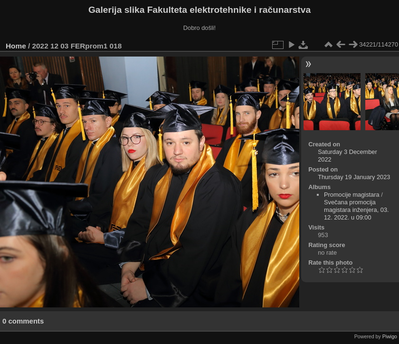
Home (16, 46)
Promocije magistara (352, 194)
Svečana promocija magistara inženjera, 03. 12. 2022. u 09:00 (356, 210)
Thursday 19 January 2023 (354, 177)
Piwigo (389, 336)
